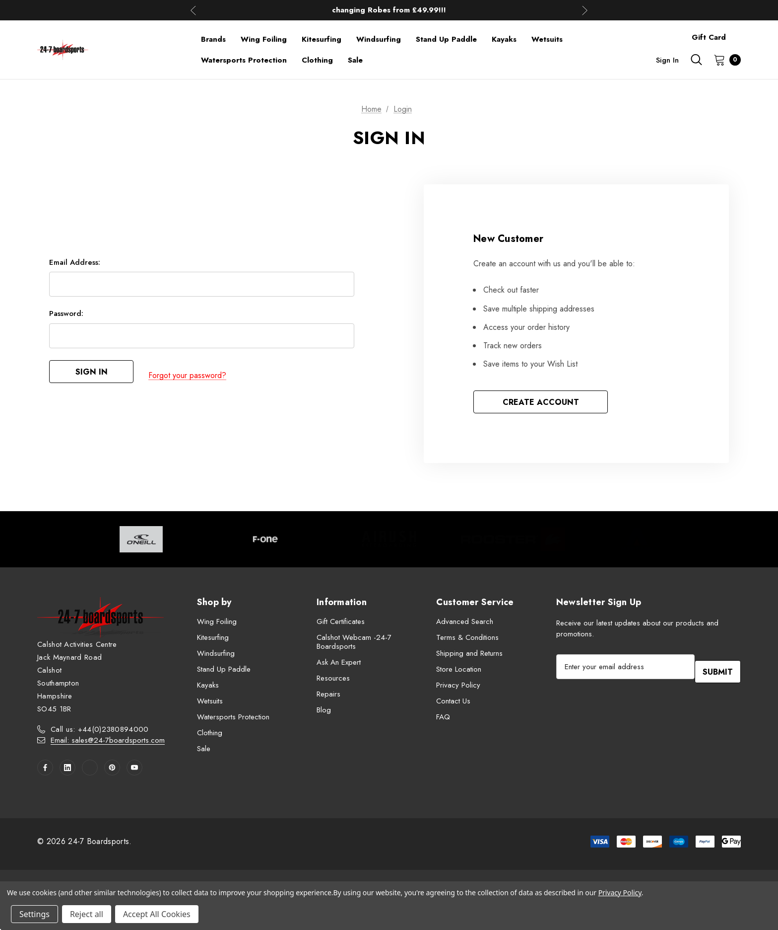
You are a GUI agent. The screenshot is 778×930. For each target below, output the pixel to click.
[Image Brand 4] (513, 542)
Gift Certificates (341, 624)
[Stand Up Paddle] (446, 39)
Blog (324, 712)
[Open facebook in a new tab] (45, 770)
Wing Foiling (217, 624)
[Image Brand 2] (265, 542)
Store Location (458, 671)
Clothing (209, 735)
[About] (740, 33)
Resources (333, 680)
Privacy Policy (458, 687)
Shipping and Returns (469, 655)
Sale (203, 751)
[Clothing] (317, 60)
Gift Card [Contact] (709, 37)
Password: (66, 317)
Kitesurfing (213, 639)
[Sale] (355, 60)
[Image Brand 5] (636, 542)
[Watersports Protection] (244, 60)
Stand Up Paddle (224, 671)
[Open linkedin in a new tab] (67, 770)
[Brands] (213, 39)
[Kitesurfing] (321, 39)
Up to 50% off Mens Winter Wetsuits (389, 9)
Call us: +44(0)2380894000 (100, 731)
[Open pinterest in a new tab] (112, 770)
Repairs (328, 696)
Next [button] (585, 10)
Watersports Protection (233, 719)
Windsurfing (216, 655)
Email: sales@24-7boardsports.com (108, 742)
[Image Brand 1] (141, 542)
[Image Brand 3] (389, 542)
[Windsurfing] (378, 39)
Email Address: (74, 266)
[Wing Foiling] (263, 39)
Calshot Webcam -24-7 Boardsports (354, 644)
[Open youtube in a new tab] (134, 770)
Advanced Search (464, 624)
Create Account (541, 403)
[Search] (696, 60)
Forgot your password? (187, 377)
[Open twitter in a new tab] (90, 770)
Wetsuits (210, 703)
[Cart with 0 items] (724, 60)
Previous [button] (193, 10)
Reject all (86, 914)
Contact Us (453, 703)
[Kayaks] (504, 39)
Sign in (667, 60)
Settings (34, 914)
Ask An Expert (339, 664)
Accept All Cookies (157, 914)
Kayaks (208, 687)
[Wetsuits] (547, 39)
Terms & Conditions (467, 639)
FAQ (443, 719)
